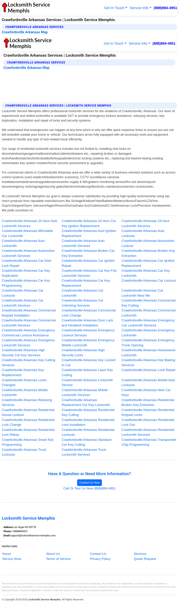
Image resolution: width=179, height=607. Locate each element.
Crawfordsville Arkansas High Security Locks (83, 352)
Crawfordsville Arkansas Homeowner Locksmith (149, 352)
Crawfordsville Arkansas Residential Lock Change (28, 422)
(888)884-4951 (165, 8)
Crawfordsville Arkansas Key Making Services (148, 362)
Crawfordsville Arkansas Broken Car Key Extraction (88, 253)
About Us (53, 554)
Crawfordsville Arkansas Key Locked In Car (88, 362)
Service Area (11, 559)
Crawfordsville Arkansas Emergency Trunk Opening (148, 342)
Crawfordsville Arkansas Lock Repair (149, 370)
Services (140, 554)
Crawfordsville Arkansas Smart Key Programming (28, 442)
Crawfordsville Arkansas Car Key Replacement (86, 283)
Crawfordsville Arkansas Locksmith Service (87, 382)
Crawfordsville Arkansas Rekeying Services (27, 402)
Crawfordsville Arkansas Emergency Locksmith (148, 332)
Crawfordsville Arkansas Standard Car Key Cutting (86, 442)
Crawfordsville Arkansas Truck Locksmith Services (84, 452)
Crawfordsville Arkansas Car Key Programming (26, 283)
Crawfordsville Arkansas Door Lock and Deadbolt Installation (87, 322)
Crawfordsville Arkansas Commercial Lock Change (88, 312)
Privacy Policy (100, 559)
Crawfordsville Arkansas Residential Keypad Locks (148, 412)
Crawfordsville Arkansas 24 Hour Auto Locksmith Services (29, 223)
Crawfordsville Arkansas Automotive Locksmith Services (28, 253)
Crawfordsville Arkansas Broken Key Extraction (148, 253)
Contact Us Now (89, 482)
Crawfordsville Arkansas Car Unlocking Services (82, 303)
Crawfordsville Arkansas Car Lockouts (22, 293)
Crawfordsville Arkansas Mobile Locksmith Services (85, 392)
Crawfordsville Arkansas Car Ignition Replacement (148, 263)
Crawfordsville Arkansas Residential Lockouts (88, 432)
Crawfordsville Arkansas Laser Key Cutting (87, 372)
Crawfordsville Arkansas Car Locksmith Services (22, 303)
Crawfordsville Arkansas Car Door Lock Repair (26, 263)
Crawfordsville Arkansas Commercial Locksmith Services (29, 322)
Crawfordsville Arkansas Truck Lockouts (24, 452)
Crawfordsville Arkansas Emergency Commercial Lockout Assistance (28, 332)
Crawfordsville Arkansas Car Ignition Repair (88, 263)
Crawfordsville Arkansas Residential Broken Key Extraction (148, 402)
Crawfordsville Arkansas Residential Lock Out (148, 422)
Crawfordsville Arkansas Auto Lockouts (143, 233)
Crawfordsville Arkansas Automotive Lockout (148, 243)
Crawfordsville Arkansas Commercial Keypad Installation (29, 312)
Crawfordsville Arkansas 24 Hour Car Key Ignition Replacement (89, 223)
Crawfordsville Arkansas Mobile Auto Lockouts (148, 382)
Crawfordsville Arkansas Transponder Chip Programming (149, 442)
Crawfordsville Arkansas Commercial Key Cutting (149, 303)
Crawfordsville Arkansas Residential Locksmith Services (148, 432)
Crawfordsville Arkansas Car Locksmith (82, 293)
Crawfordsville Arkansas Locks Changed (24, 382)
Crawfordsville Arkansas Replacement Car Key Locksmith (86, 402)
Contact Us (98, 554)
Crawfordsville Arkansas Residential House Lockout (28, 412)
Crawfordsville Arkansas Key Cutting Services (28, 362)
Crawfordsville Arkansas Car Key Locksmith (146, 273)
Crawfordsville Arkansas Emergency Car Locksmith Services (148, 322)
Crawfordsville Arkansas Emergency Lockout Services (88, 332)
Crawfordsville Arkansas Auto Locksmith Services (83, 243)
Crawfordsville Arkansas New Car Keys (146, 392)
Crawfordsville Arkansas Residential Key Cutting (88, 412)
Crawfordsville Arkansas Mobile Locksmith (25, 392)
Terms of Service (58, 559)
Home (6, 554)
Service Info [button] (139, 8)
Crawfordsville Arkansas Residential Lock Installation (88, 422)
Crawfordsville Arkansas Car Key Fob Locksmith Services (89, 273)
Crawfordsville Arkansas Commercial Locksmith (149, 312)
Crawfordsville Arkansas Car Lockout (149, 280)
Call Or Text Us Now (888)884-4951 (89, 488)
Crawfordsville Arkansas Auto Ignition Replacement (89, 233)
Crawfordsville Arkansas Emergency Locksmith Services (28, 342)
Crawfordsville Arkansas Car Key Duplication (26, 273)
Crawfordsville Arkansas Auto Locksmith (23, 243)
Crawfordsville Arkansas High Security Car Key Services (23, 352)
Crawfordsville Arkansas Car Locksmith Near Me (142, 293)
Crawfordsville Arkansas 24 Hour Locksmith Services (146, 223)
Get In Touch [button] (114, 8)
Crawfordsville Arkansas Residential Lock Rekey (28, 432)
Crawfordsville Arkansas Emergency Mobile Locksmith (88, 342)
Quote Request (145, 559)
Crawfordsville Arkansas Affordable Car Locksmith (27, 233)
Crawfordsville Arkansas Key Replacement (23, 372)
